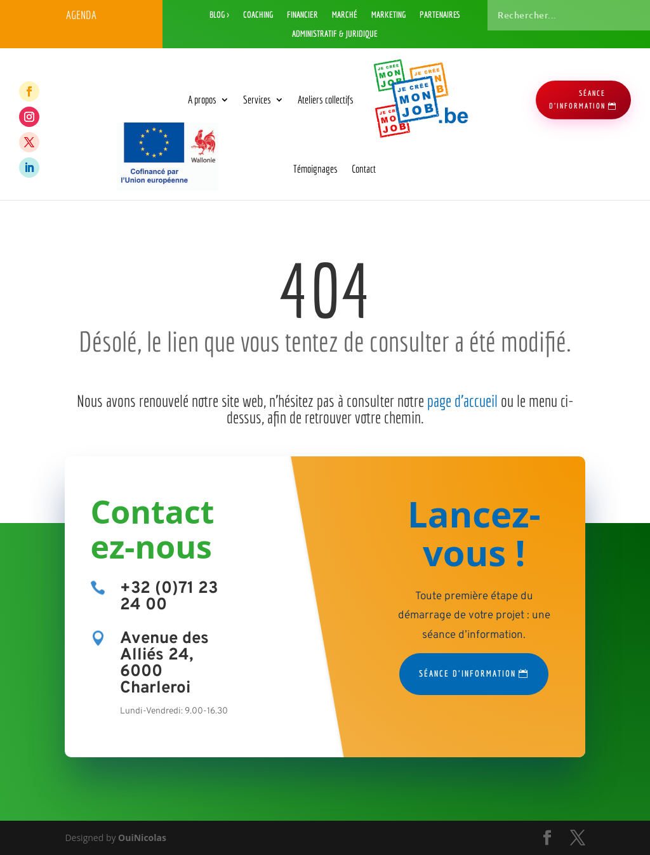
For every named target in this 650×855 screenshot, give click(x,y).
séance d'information (577, 99)
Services (257, 99)
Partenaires (440, 15)
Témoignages (315, 168)
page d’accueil (462, 400)
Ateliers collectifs (326, 99)
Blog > (219, 15)
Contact (364, 168)
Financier (302, 15)
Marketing (388, 15)
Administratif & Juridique (335, 34)
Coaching (258, 15)
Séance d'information (467, 673)
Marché (344, 15)
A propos (202, 99)
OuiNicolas (142, 838)
